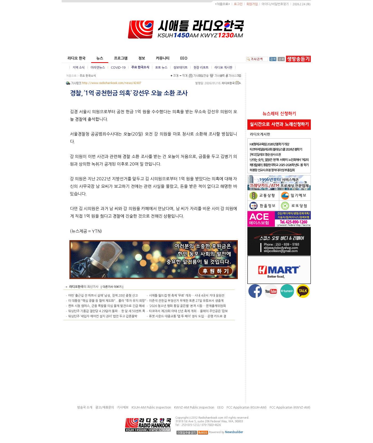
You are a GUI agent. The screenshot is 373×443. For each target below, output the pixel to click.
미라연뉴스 (98, 67)
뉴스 (99, 58)
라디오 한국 (76, 58)
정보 (141, 58)
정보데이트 (180, 67)
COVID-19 (118, 67)
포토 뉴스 (161, 67)
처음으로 (71, 75)
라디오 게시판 (223, 67)
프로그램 (120, 58)
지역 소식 (79, 67)
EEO (183, 58)
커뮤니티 (162, 58)
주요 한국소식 (140, 67)
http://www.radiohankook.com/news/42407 (111, 83)
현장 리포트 (201, 67)
